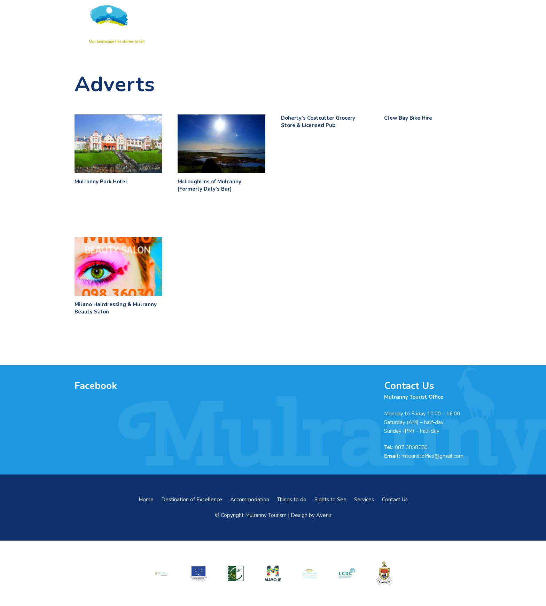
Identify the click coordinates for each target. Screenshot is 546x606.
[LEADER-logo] (236, 573)
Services (364, 499)
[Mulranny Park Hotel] (118, 143)
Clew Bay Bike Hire (408, 117)
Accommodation (249, 499)
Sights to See (330, 499)
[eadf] (199, 573)
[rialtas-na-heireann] (162, 573)
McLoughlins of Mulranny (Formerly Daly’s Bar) (209, 185)
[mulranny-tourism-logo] (116, 24)
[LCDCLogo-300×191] (347, 573)
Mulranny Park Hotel (101, 181)
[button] (467, 24)
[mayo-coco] (384, 573)
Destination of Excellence (191, 499)
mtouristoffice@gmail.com (432, 456)
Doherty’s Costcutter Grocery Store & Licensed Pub (318, 121)
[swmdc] (310, 573)
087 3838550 (411, 447)
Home (146, 499)
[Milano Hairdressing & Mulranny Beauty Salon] (118, 266)
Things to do (291, 499)
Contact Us (395, 499)
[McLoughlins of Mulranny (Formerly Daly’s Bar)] (221, 143)
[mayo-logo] (273, 573)
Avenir (324, 515)
